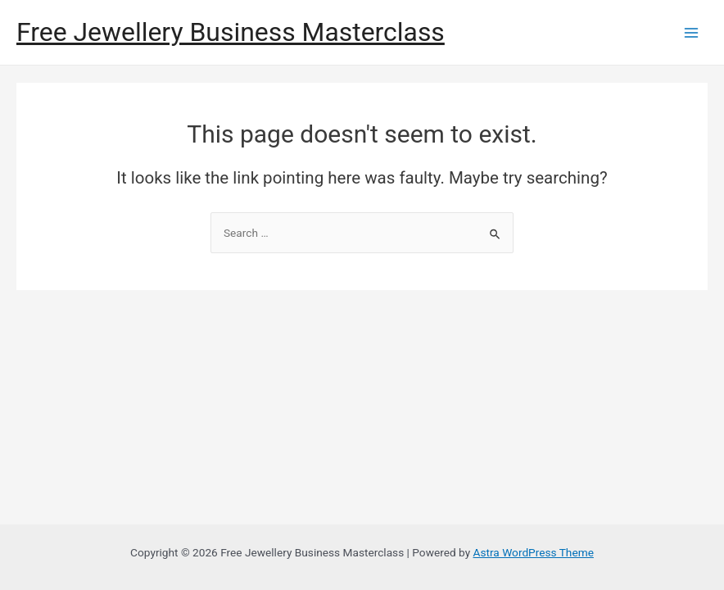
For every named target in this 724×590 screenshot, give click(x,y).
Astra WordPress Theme (533, 552)
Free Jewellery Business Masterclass (230, 32)
